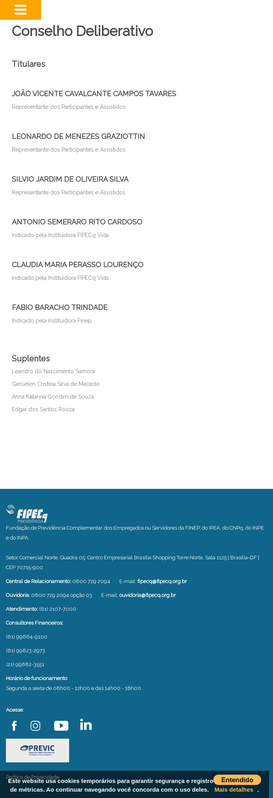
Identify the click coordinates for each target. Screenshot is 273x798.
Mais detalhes (234, 789)
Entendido (237, 779)
